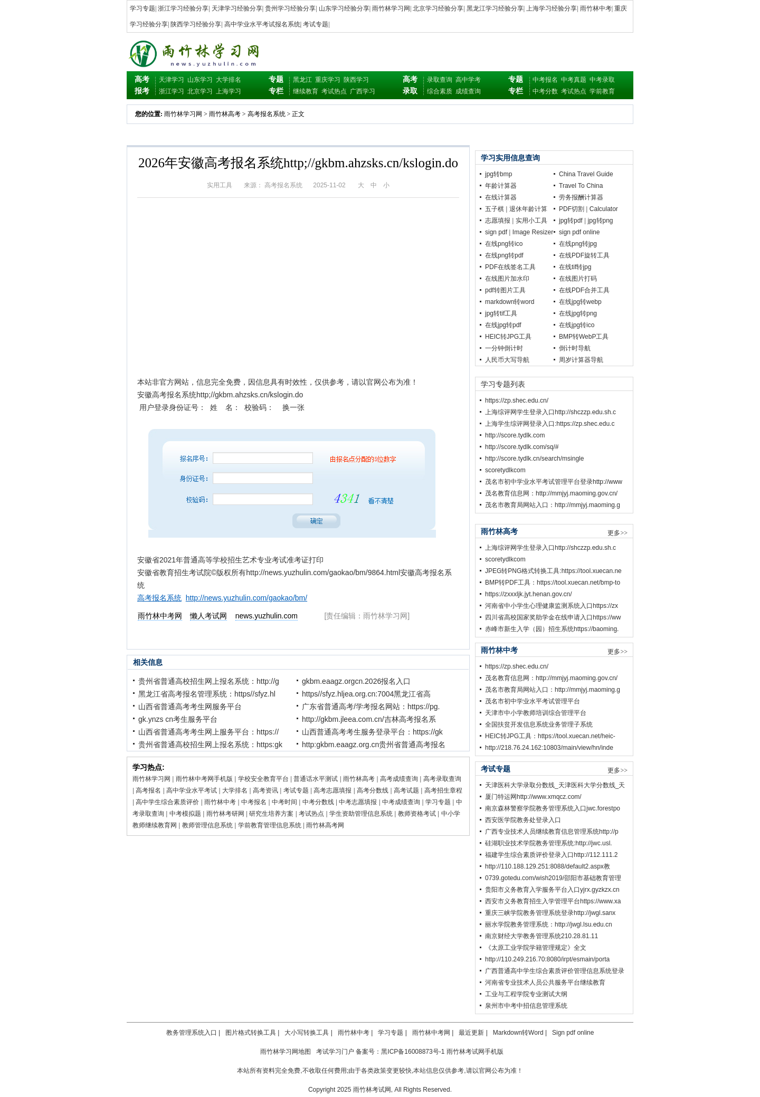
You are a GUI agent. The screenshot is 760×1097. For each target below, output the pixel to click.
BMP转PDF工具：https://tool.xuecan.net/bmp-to (552, 582)
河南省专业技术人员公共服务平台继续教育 (545, 982)
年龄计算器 (501, 185)
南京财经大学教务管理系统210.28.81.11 (541, 936)
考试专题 (315, 24)
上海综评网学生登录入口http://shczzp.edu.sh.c (550, 412)
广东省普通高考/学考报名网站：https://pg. (371, 706)
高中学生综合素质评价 (167, 802)
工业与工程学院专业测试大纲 (526, 994)
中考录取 (602, 79)
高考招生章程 (443, 790)
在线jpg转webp (580, 302)
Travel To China (581, 185)
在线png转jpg (578, 243)
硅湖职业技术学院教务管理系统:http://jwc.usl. (548, 843)
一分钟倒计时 (504, 348)
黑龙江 (302, 79)
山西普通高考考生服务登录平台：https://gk (372, 732)
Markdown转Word (518, 1032)
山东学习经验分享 (344, 8)
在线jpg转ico (576, 325)
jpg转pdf (571, 220)
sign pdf (496, 232)
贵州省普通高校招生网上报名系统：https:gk (210, 744)
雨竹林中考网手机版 (204, 779)
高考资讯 (265, 790)
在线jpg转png (578, 313)
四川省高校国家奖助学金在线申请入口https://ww (553, 617)
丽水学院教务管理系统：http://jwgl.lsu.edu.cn (548, 924)
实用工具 (219, 185)
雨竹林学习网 (391, 8)
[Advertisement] (298, 294)
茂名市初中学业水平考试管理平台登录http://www (553, 481)
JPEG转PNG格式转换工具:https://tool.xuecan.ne (553, 571)
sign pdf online (579, 232)
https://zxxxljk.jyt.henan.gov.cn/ (528, 594)
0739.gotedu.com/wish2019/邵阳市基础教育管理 (553, 878)
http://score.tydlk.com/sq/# (521, 447)
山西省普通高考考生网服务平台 (190, 706)
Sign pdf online (573, 1032)
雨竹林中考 (596, 8)
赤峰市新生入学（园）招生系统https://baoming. (552, 629)
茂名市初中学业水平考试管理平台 (532, 701)
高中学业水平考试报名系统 (262, 24)
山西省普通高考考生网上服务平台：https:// (208, 732)
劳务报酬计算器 (581, 197)
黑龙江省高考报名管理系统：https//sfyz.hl (207, 694)
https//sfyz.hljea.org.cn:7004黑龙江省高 (366, 694)
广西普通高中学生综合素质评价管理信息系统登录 (554, 971)
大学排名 (228, 79)
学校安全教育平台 (263, 779)
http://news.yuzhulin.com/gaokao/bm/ (246, 598)
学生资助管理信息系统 (361, 813)
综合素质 (439, 91)
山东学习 (200, 79)
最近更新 (471, 1032)
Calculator (604, 209)
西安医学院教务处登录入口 (523, 820)
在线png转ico (503, 243)
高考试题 (406, 790)
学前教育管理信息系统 (269, 825)
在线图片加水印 (507, 278)
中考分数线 (318, 802)
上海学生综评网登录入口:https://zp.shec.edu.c (549, 423)
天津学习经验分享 (237, 8)
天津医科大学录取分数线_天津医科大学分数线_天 (555, 785)
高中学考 (468, 79)
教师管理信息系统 (207, 825)
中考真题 (573, 79)
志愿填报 (497, 220)
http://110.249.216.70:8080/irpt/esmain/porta (547, 959)
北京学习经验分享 (438, 8)
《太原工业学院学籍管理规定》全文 (535, 947)
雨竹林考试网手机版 (475, 1051)
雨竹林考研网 (225, 813)
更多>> (617, 533)
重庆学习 (327, 79)
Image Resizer (532, 232)
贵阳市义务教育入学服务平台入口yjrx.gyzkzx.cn (552, 889)
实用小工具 (531, 220)
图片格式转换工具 (250, 1032)
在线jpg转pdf (503, 325)
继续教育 (305, 91)
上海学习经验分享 (551, 8)
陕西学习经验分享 (195, 24)
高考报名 (148, 790)
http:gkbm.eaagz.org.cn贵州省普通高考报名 (373, 744)
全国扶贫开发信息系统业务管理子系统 (539, 724)
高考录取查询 (442, 779)
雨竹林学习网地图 (285, 1051)
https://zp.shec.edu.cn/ (516, 400)
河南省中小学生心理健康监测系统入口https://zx (551, 605)
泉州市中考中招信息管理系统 (526, 1005)
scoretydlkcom (505, 470)
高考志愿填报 (333, 790)
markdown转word (509, 302)
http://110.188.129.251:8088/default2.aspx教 (547, 866)
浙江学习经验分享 (183, 8)
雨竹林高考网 (325, 825)
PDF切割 (571, 209)
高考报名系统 (267, 114)
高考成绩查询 (399, 779)
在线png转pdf (504, 255)
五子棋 (494, 209)
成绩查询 (468, 91)
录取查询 (439, 79)
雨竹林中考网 (431, 1032)
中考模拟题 (185, 813)
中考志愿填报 (358, 802)
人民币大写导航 (507, 360)
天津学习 (171, 79)
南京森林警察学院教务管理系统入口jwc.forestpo (552, 808)
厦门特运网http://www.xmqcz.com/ (533, 796)
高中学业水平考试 (191, 790)
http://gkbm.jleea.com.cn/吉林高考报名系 (369, 719)
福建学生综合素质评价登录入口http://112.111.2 (551, 854)
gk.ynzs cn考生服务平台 (177, 719)
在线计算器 (501, 197)
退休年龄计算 (528, 209)
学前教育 (602, 91)
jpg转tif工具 (501, 313)
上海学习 (228, 91)
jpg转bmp (498, 174)
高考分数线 (372, 790)
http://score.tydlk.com (515, 435)
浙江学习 (171, 91)
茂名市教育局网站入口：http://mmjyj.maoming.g (552, 505)
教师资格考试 (417, 813)
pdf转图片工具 (505, 290)
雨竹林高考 (225, 114)
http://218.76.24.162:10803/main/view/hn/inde (549, 747)
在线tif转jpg (575, 267)
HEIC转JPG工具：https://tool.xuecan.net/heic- (550, 736)
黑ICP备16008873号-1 (412, 1051)
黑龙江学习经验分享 (495, 8)
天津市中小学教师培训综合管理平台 (535, 713)
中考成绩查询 (401, 802)
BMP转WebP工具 (584, 336)
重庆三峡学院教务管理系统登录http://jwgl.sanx (550, 913)
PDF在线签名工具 (510, 267)
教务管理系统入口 (191, 1032)
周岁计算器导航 (581, 360)
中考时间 (284, 802)
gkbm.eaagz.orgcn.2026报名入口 (356, 681)
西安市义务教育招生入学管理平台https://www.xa (553, 901)
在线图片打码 (578, 278)
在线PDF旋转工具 (584, 255)
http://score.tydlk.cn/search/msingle (534, 458)
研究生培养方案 (271, 813)
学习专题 (142, 8)
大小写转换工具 (306, 1032)
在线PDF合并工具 (584, 290)
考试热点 (334, 91)
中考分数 (545, 91)
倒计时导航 (575, 348)
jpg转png (600, 220)
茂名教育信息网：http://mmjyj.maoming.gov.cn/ (551, 493)
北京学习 (200, 91)
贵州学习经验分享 (290, 8)
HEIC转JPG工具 (508, 336)
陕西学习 (356, 79)
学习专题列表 (503, 384)
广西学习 (362, 91)
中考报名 (545, 79)
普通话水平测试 (315, 779)
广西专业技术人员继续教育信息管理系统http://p (552, 831)
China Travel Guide (586, 174)
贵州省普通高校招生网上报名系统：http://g (208, 681)
